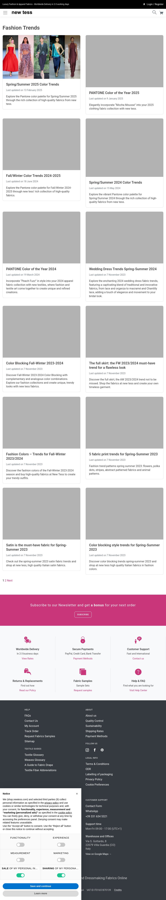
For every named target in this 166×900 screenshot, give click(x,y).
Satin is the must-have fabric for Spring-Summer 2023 (36, 547)
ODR (88, 769)
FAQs (28, 715)
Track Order (31, 731)
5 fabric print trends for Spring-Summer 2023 (123, 454)
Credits (118, 890)
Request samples (83, 690)
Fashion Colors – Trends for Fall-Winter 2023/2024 (36, 456)
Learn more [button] (40, 893)
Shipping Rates (94, 731)
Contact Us (31, 720)
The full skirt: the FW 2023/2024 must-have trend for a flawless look (122, 365)
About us (91, 715)
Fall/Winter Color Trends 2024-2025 (33, 176)
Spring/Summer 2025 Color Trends (32, 84)
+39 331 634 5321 (96, 816)
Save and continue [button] (40, 886)
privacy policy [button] (52, 802)
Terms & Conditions (97, 764)
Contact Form (94, 806)
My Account (32, 726)
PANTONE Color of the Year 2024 (31, 269)
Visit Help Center (138, 690)
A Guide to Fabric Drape (39, 765)
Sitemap (30, 741)
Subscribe (83, 614)
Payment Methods (82, 658)
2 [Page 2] (5, 580)
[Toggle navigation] (5, 12)
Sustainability (94, 726)
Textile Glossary (34, 754)
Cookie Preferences (97, 784)
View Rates (27, 658)
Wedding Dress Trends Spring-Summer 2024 (123, 269)
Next (10, 580)
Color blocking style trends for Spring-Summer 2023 (124, 547)
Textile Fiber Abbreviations (40, 770)
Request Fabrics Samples (40, 736)
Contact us (138, 658)
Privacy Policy (94, 779)
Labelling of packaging (99, 774)
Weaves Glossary (35, 760)
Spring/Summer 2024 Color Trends (115, 182)
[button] (77, 793)
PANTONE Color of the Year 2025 (114, 93)
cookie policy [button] (65, 812)
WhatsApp (92, 811)
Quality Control (94, 720)
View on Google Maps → (98, 854)
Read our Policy (27, 690)
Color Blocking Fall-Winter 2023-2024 (34, 363)
